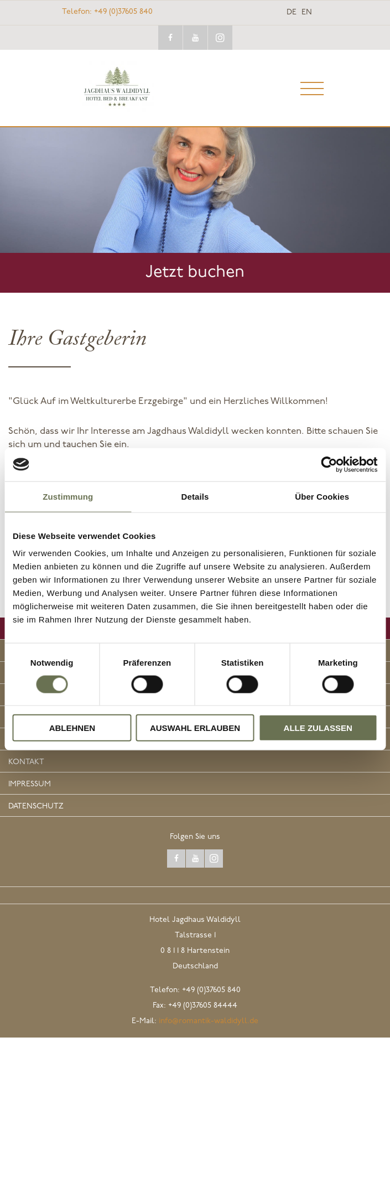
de (292, 13)
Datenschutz (36, 806)
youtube (195, 37)
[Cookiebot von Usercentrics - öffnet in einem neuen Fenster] (328, 464)
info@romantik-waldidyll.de (208, 1021)
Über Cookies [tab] (322, 496)
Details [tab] (195, 496)
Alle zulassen (318, 728)
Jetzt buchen (195, 272)
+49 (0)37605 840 (107, 12)
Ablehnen (72, 728)
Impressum (29, 784)
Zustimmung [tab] (68, 496)
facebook (170, 37)
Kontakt (26, 762)
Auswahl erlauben (195, 728)
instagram (220, 37)
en (306, 13)
